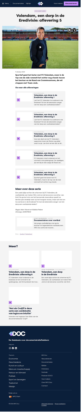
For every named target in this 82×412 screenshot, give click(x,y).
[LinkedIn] (16, 348)
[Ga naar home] (40, 3)
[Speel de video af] (40, 47)
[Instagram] (10, 348)
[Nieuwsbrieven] (71, 4)
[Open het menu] (5, 4)
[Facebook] (13, 348)
